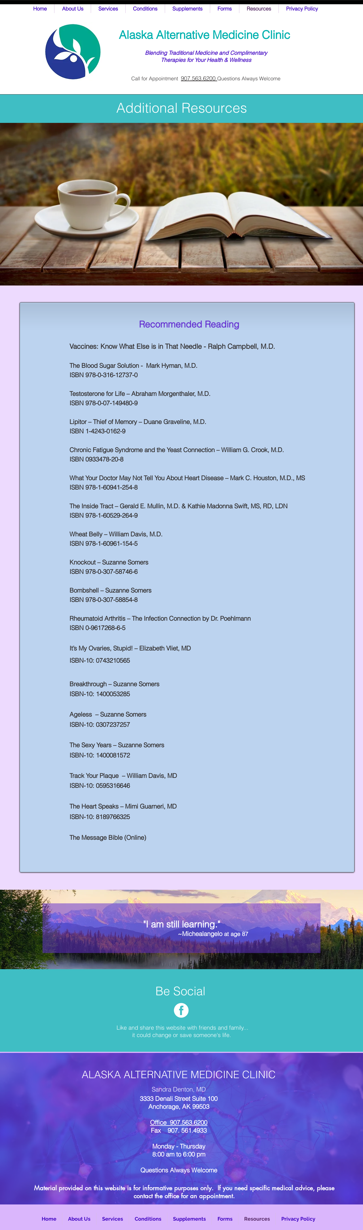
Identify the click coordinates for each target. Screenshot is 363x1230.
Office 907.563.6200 (178, 1122)
